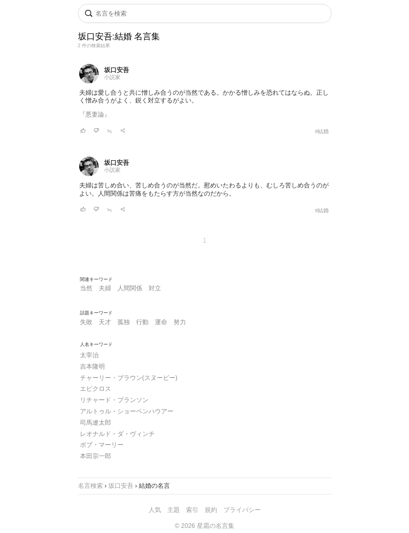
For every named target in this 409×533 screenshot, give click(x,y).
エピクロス (95, 388)
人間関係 (129, 288)
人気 (155, 510)
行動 (142, 322)
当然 (86, 288)
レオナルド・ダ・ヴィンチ (117, 434)
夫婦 (105, 288)
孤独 (123, 322)
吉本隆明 (92, 366)
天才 (105, 322)
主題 (173, 510)
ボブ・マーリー (102, 444)
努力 (180, 322)
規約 (211, 510)
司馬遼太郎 (95, 422)
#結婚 (322, 131)
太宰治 (89, 355)
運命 (161, 322)
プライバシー (242, 510)
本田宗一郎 (95, 456)
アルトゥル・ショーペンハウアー (127, 411)
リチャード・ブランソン (114, 400)
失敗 (86, 322)
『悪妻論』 (94, 114)
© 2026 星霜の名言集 (204, 525)
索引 (192, 510)
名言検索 (90, 485)
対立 (155, 288)
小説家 (112, 77)
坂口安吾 (116, 70)
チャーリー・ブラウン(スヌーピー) (129, 377)
